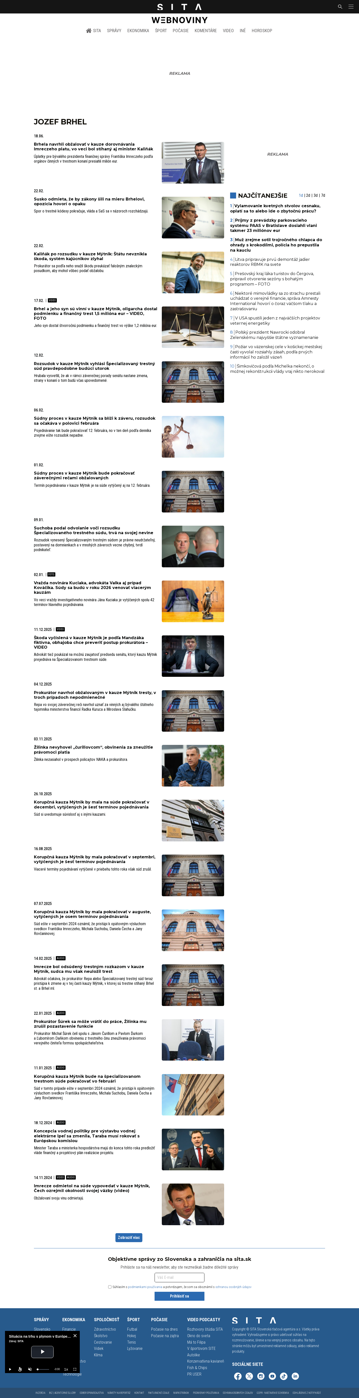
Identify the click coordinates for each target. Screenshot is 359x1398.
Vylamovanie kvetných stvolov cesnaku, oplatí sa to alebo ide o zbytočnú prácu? (275, 208)
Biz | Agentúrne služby (62, 1393)
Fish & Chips (197, 1367)
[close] (75, 1336)
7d (323, 195)
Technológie (72, 1374)
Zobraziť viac (129, 1237)
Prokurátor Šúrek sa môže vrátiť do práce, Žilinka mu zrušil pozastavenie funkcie (90, 1024)
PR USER (194, 1374)
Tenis (131, 1342)
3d (316, 195)
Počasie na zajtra (165, 1335)
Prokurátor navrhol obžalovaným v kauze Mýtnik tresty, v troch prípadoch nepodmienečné (95, 695)
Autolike (193, 1355)
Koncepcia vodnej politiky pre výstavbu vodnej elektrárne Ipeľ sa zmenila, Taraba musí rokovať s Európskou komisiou (87, 1136)
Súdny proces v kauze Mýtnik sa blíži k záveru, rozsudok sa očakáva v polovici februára (94, 420)
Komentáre (206, 30)
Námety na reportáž (118, 1393)
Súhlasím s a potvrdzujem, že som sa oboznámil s (180, 1287)
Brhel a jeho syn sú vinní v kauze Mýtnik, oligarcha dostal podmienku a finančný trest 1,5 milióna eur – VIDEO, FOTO (95, 313)
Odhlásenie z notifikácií (307, 1393)
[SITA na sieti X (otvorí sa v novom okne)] (249, 1377)
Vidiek (98, 1348)
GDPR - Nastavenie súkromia (273, 1393)
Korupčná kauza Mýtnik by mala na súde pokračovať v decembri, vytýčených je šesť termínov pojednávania (91, 804)
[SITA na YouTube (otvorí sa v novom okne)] (272, 1377)
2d (308, 195)
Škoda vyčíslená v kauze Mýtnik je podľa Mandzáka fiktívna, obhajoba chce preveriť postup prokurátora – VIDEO (91, 642)
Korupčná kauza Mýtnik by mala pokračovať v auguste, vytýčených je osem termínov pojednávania (92, 914)
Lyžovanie (135, 1348)
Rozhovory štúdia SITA (205, 1329)
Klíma (98, 1355)
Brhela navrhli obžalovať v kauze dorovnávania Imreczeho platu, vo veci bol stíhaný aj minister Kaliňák (93, 146)
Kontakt (139, 1393)
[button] (350, 6)
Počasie (181, 30)
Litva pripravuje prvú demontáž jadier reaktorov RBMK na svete (270, 262)
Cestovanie (103, 1342)
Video (228, 30)
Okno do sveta (198, 1335)
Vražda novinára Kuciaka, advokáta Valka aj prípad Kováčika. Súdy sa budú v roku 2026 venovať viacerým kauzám (92, 588)
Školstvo (100, 1335)
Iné (243, 30)
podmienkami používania (145, 1287)
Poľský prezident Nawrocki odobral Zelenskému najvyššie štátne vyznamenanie (274, 335)
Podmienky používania (206, 1393)
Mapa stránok (181, 1393)
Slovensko (42, 1329)
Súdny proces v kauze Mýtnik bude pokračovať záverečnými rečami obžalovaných (84, 475)
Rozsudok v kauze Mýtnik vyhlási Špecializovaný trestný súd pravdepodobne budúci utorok (94, 366)
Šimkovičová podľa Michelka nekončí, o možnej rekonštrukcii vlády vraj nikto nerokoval (277, 369)
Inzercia (40, 1393)
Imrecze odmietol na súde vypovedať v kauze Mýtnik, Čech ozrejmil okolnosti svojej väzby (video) (92, 1188)
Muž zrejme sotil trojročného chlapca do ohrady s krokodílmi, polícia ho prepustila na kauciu (276, 245)
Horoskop (262, 30)
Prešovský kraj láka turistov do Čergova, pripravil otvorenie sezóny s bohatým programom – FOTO (272, 279)
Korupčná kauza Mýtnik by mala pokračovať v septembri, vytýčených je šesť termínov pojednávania (94, 859)
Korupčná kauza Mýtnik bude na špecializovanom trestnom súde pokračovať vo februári (87, 1079)
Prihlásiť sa (179, 1296)
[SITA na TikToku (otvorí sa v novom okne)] (283, 1377)
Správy (114, 30)
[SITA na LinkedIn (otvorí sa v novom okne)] (295, 1377)
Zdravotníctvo (105, 1329)
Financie (69, 1329)
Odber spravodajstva (91, 1393)
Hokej (131, 1335)
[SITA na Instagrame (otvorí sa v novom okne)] (261, 1377)
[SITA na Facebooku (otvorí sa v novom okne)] (238, 1377)
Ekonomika (138, 30)
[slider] (43, 1369)
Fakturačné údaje (158, 1393)
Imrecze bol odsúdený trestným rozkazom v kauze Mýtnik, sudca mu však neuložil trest (89, 969)
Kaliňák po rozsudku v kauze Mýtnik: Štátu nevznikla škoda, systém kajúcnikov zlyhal (90, 256)
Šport (161, 30)
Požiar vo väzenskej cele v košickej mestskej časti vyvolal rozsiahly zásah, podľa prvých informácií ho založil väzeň (276, 352)
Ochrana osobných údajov (238, 1393)
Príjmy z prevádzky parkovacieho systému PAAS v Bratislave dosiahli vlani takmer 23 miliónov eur (273, 225)
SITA (93, 31)
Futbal (132, 1329)
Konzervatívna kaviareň (205, 1361)
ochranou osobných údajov (233, 1287)
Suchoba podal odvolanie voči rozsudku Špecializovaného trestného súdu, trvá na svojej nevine (93, 530)
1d (301, 195)
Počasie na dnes (164, 1329)
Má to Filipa (196, 1342)
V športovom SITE (201, 1348)
